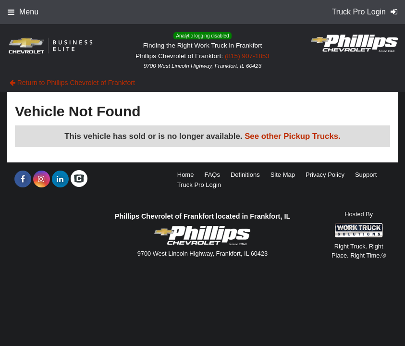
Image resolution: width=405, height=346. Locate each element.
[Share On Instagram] (41, 179)
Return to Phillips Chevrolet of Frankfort (72, 82)
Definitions (245, 174)
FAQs (212, 174)
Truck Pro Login (199, 184)
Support (366, 174)
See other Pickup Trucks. (293, 136)
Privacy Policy (325, 174)
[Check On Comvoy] (79, 179)
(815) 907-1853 (247, 56)
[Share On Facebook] (22, 179)
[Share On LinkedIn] (60, 179)
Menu (23, 12)
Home (185, 174)
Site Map (282, 174)
